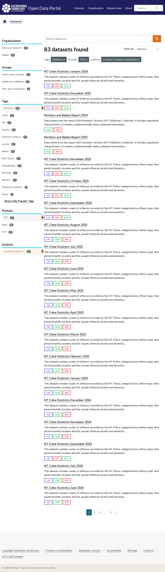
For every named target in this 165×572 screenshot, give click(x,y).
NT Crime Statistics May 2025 (63, 290)
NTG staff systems (12, 556)
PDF (57, 86)
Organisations (95, 8)
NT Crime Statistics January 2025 (66, 378)
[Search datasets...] (98, 38)
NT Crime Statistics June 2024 (64, 488)
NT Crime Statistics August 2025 (65, 225)
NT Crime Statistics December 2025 (67, 93)
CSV (48, 86)
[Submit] (157, 38)
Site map (132, 550)
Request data (114, 8)
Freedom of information (59, 550)
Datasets (79, 8)
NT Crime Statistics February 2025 (66, 356)
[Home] (4, 21)
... (105, 512)
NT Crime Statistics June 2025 (64, 268)
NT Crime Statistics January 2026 (66, 71)
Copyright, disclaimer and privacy (20, 550)
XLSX (66, 86)
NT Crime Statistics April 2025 (64, 312)
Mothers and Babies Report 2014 (66, 115)
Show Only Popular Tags (19, 200)
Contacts (148, 550)
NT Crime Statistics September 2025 (68, 203)
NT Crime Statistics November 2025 (67, 159)
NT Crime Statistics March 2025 (65, 334)
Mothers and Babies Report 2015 (66, 137)
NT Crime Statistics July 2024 (63, 466)
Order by (128, 48)
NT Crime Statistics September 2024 (68, 444)
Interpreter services (90, 550)
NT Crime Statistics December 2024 (67, 400)
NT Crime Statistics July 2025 (63, 246)
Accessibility (114, 550)
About (128, 8)
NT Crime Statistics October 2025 (66, 181)
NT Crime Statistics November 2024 (67, 422)
